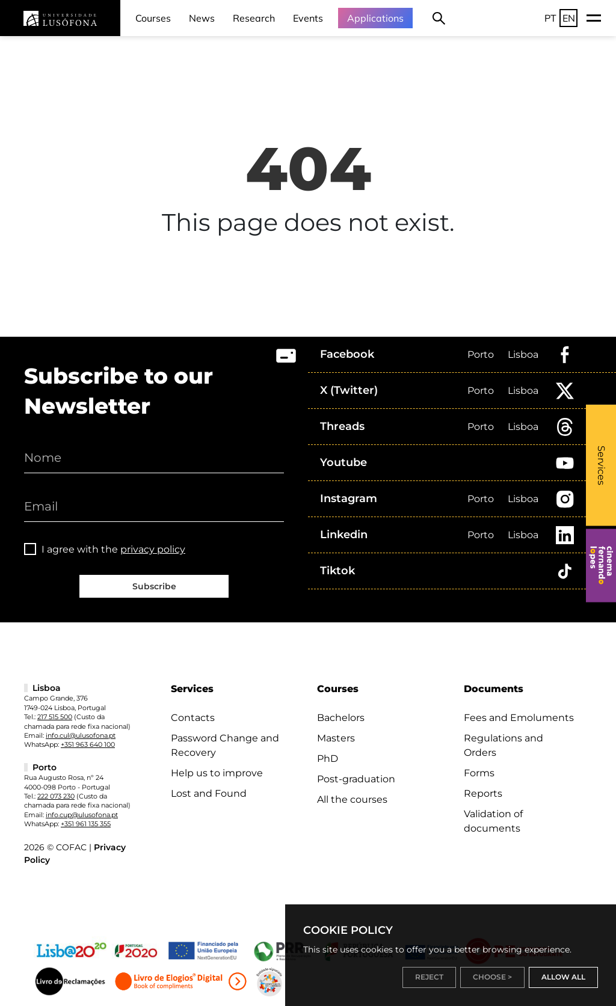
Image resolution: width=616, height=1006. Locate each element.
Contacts (193, 717)
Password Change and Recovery (225, 745)
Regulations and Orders (503, 745)
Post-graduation (356, 779)
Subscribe (154, 586)
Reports (483, 793)
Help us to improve (217, 773)
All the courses (352, 799)
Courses (153, 18)
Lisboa (523, 354)
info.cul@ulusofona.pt (81, 735)
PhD (327, 758)
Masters (336, 738)
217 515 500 (54, 717)
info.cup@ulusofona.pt (82, 815)
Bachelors (341, 717)
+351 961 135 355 (86, 824)
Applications (375, 18)
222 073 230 (56, 796)
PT (550, 18)
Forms (479, 773)
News (202, 18)
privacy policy (152, 549)
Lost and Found (209, 793)
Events (308, 18)
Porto (480, 354)
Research (254, 18)
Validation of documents (493, 821)
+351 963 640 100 (88, 744)
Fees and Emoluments (519, 717)
